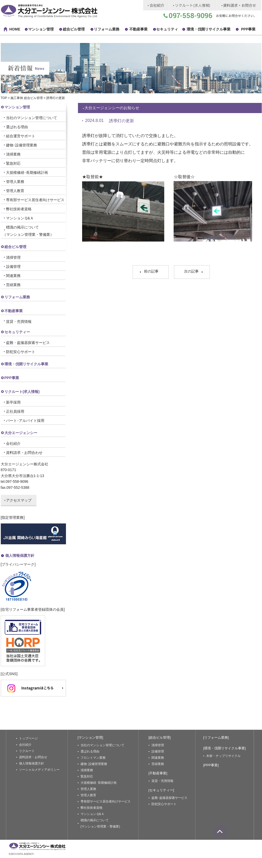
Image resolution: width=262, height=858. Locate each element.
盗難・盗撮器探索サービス (28, 343)
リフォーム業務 (17, 297)
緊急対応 (13, 163)
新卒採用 (13, 402)
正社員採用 (15, 411)
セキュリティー (17, 332)
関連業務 (13, 276)
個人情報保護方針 (19, 555)
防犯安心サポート (20, 352)
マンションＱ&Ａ (20, 218)
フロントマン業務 (93, 758)
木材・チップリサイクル (223, 756)
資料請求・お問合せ (33, 757)
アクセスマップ (19, 500)
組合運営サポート (20, 136)
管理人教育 (15, 191)
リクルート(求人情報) (22, 392)
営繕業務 (13, 285)
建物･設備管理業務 (21, 145)
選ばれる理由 (17, 127)
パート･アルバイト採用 (25, 420)
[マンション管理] (90, 737)
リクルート (27, 751)
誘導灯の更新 (121, 121)
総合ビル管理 (74, 29)
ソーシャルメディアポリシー (39, 769)
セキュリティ (167, 29)
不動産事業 (138, 29)
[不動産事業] (158, 773)
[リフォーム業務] (216, 737)
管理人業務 (15, 182)
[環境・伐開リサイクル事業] (224, 748)
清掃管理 (13, 257)
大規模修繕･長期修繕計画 (27, 172)
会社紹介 (13, 443)
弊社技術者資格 (19, 209)
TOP (4, 98)
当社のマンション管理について (31, 118)
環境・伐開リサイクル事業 (208, 29)
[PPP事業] (211, 765)
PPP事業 (11, 378)
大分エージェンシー (20, 433)
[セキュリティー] (161, 790)
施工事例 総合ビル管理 (26, 98)
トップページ (28, 738)
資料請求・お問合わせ (24, 452)
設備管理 (13, 266)
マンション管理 (41, 29)
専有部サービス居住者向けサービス (35, 200)
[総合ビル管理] (160, 737)
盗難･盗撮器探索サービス (169, 798)
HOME (14, 29)
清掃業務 (13, 154)
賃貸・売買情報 (19, 321)
